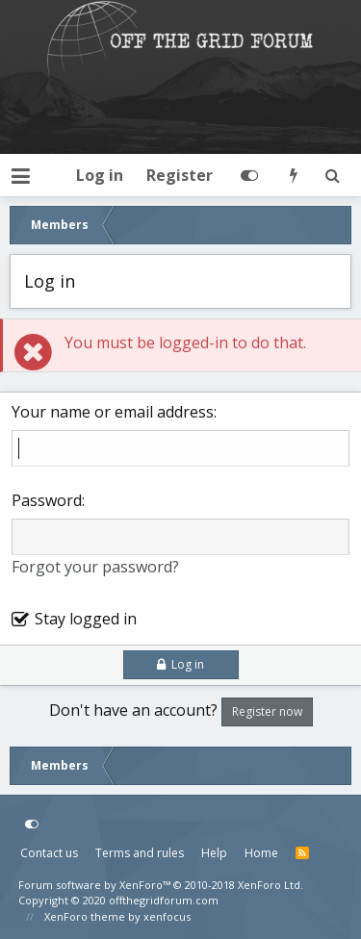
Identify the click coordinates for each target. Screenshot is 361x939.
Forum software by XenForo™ (160, 884)
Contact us (49, 853)
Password (47, 500)
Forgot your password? (95, 566)
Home (261, 853)
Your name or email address (113, 411)
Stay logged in (86, 618)
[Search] (332, 175)
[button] (21, 175)
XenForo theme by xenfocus (117, 916)
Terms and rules (139, 853)
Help (214, 853)
